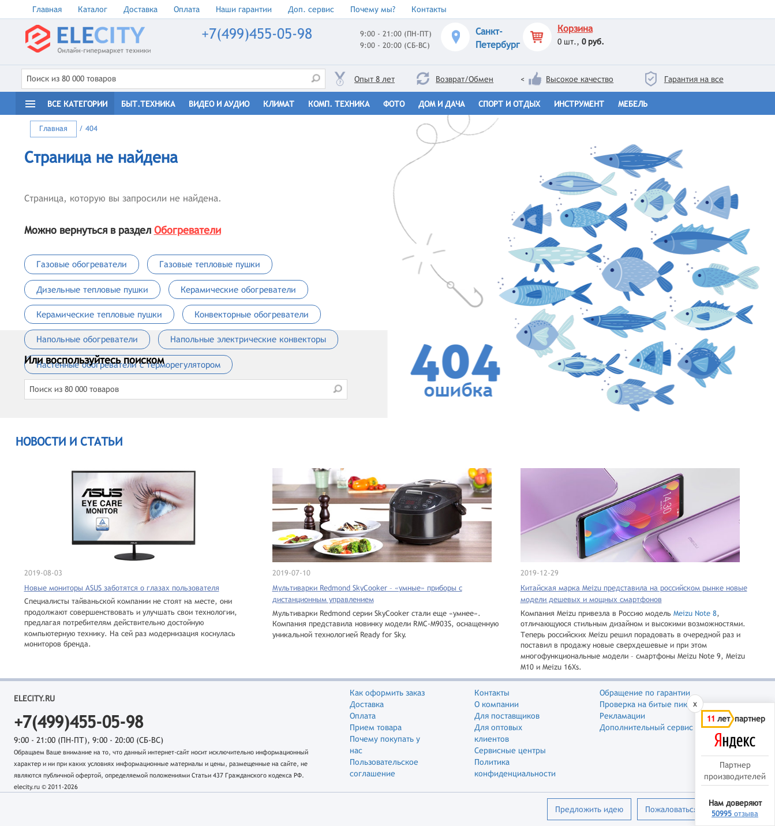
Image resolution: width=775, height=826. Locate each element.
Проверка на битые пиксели (652, 704)
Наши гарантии (244, 9)
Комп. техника (338, 104)
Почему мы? (372, 9)
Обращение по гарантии (645, 692)
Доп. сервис (311, 9)
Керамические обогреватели (238, 289)
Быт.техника (148, 104)
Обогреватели (187, 230)
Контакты (429, 9)
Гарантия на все (694, 79)
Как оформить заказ (387, 692)
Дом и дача (441, 104)
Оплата (187, 9)
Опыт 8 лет (374, 79)
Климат (278, 104)
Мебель (632, 104)
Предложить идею (589, 809)
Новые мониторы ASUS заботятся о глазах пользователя (121, 588)
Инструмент (579, 104)
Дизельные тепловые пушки (92, 289)
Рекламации (622, 715)
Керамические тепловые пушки (99, 314)
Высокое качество (579, 79)
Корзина (575, 28)
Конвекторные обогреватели (251, 314)
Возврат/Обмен (464, 79)
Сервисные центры (510, 750)
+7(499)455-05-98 (256, 33)
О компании (496, 704)
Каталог (92, 9)
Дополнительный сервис (646, 727)
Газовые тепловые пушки (209, 264)
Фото (394, 104)
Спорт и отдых (509, 104)
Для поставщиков (507, 715)
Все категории (77, 104)
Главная (47, 9)
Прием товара (376, 727)
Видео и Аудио (219, 104)
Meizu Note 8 (695, 613)
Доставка (140, 9)
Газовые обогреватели (81, 264)
